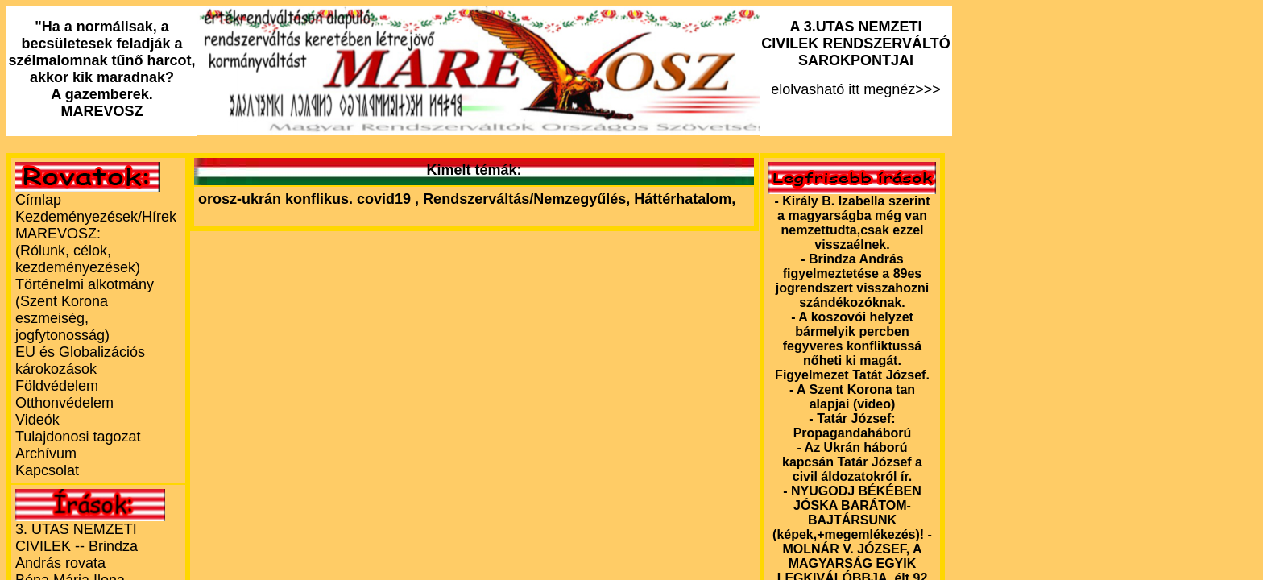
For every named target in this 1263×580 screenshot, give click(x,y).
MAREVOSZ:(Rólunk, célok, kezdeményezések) (77, 251)
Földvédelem (56, 386)
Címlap (38, 200)
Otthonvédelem (64, 403)
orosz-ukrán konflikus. (275, 199)
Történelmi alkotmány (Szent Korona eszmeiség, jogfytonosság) (84, 309)
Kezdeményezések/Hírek (95, 217)
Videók (37, 420)
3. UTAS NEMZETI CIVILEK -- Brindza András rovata (76, 546)
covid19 (386, 199)
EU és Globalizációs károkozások (80, 360)
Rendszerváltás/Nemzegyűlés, (528, 199)
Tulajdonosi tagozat (77, 437)
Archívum (46, 453)
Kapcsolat (47, 470)
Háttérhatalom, (684, 199)
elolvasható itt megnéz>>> (856, 58)
